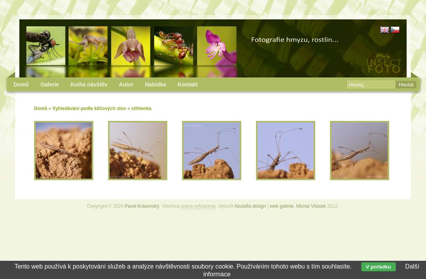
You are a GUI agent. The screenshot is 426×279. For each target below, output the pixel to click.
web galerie (282, 206)
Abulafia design (250, 206)
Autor (126, 84)
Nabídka (155, 84)
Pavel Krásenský (142, 206)
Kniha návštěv (88, 84)
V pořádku (378, 267)
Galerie (50, 84)
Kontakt (188, 84)
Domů (40, 108)
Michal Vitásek (311, 206)
